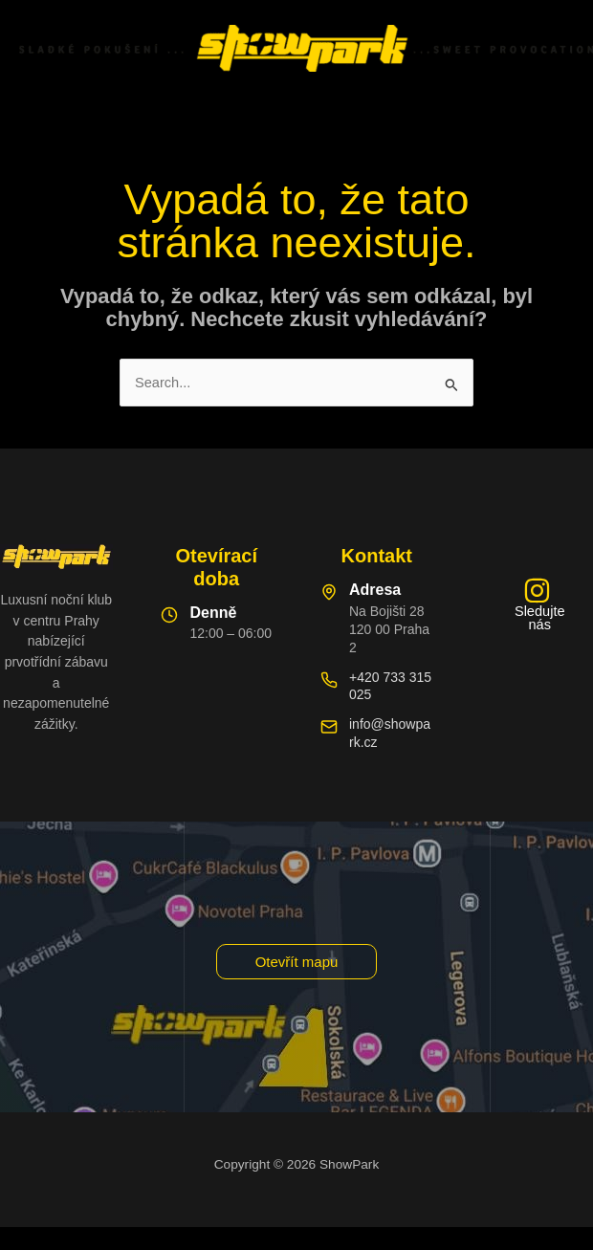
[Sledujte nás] (537, 604)
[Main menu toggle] (296, 116)
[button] (297, 961)
